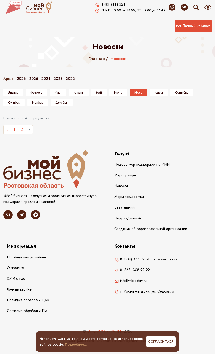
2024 (45, 78)
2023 (58, 78)
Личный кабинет (20, 289)
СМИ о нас (16, 278)
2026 (21, 78)
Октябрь (14, 102)
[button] (193, 26)
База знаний (124, 207)
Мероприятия (125, 175)
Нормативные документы (27, 257)
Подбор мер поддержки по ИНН (142, 164)
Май (99, 92)
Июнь (118, 92)
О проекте (15, 267)
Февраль (36, 92)
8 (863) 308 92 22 (132, 270)
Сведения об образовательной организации (150, 228)
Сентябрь (181, 92)
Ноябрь (37, 102)
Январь (13, 92)
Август (159, 92)
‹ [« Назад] (7, 129)
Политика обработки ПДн (28, 300)
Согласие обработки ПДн (28, 310)
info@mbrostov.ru (130, 280)
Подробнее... (76, 344)
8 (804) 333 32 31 (131, 259)
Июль (138, 92)
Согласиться (160, 341)
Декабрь (61, 102)
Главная (97, 59)
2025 (33, 78)
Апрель (79, 92)
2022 (70, 78)
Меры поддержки (129, 196)
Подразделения (127, 218)
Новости (121, 186)
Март (58, 92)
